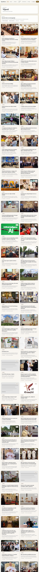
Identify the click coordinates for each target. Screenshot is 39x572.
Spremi (17, 25)
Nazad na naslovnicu (11, 20)
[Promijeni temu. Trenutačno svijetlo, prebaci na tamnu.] (33, 2)
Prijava (37, 1)
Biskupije (15, 1)
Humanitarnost (24, 1)
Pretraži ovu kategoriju (5, 20)
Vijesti (8, 1)
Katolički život (20, 1)
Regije (11, 1)
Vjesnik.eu (3, 1)
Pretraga (29, 1)
